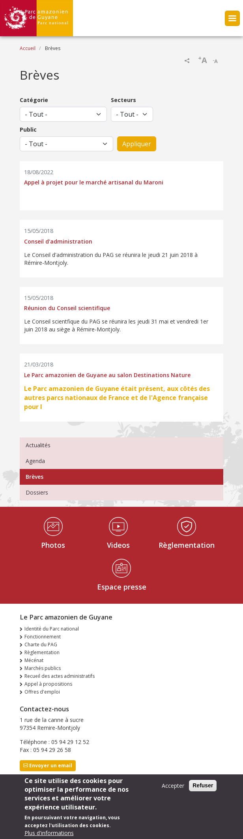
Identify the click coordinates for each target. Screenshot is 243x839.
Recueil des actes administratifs (59, 676)
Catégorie (34, 100)
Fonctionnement (42, 636)
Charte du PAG (40, 644)
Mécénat (33, 660)
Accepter (173, 786)
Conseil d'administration (58, 241)
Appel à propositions (48, 684)
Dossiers (37, 492)
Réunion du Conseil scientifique (67, 308)
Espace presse (121, 587)
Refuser (203, 786)
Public (28, 129)
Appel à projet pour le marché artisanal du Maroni (93, 182)
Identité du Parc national (51, 628)
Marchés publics (42, 668)
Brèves (34, 476)
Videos (118, 545)
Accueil (28, 48)
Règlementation (187, 545)
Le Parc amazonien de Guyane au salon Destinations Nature (107, 375)
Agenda (35, 461)
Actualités (38, 445)
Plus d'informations (49, 833)
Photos (53, 545)
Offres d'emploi (42, 691)
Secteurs (123, 100)
